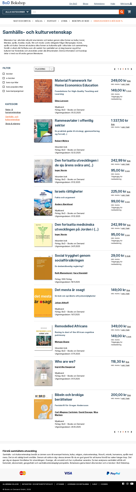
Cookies (104, 484)
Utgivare (60, 484)
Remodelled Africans (71, 326)
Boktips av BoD (80, 21)
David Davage (86, 412)
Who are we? (65, 362)
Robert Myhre (62, 141)
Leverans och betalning (78, 484)
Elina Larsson (61, 100)
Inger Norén (61, 170)
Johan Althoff (62, 302)
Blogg (85, 3)
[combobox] (77, 12)
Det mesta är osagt (70, 290)
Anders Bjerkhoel (64, 204)
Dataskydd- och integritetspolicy (37, 484)
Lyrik (64, 21)
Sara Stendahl (80, 273)
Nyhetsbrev (99, 3)
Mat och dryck (22, 21)
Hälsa (38, 21)
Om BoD (73, 3)
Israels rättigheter (69, 191)
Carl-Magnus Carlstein (66, 412)
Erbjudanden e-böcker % (108, 21)
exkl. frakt (125, 84)
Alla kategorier (16, 12)
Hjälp (112, 3)
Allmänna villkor (11, 484)
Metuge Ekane (62, 342)
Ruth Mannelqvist (63, 273)
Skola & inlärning (12, 123)
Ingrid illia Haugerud (65, 367)
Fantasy (51, 21)
